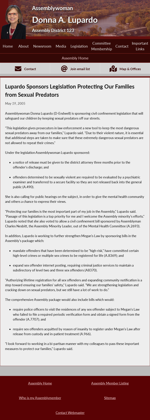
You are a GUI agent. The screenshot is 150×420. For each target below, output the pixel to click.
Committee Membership (101, 46)
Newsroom (42, 46)
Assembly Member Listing (110, 383)
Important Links (140, 46)
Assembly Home (75, 58)
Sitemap (110, 398)
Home (8, 46)
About (23, 46)
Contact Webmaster (70, 413)
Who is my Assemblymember (40, 398)
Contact (122, 46)
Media (61, 46)
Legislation (79, 46)
